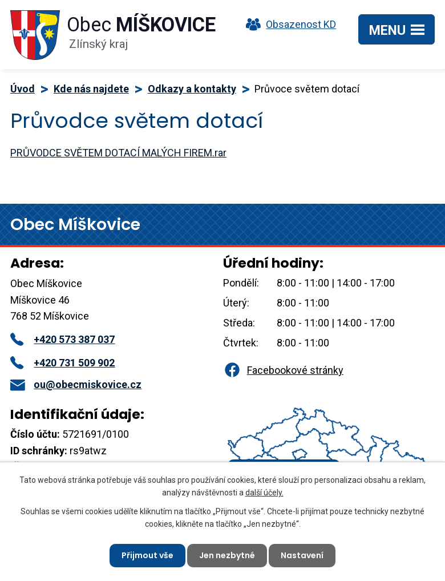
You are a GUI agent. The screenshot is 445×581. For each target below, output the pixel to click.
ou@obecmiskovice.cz (75, 384)
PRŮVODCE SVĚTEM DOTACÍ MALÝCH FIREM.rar (118, 153)
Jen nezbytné (227, 555)
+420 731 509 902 (62, 363)
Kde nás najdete (91, 89)
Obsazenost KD (288, 24)
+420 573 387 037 (62, 339)
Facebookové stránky (283, 370)
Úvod (22, 89)
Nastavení (302, 555)
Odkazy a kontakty (192, 89)
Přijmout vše (147, 555)
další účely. (264, 492)
